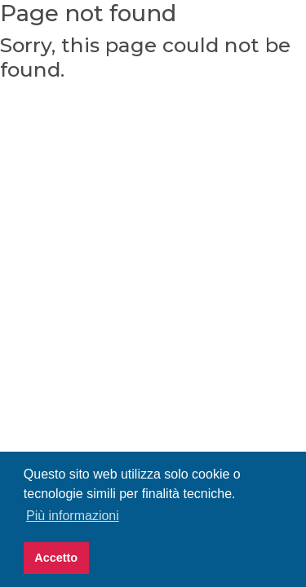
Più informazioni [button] (72, 516)
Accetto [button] (56, 557)
